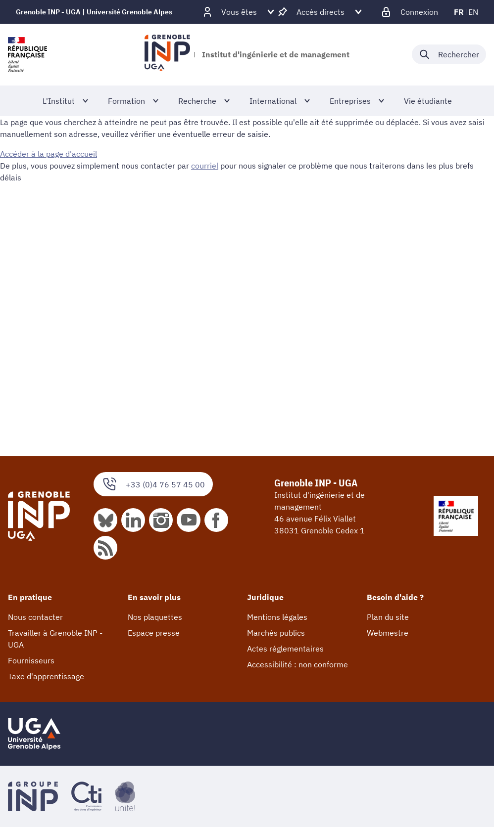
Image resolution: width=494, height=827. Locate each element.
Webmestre (387, 633)
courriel (204, 166)
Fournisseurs (31, 660)
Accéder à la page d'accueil (48, 154)
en (473, 12)
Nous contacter (35, 617)
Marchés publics (276, 633)
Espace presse (154, 633)
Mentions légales (277, 617)
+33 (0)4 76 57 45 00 (153, 484)
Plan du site (388, 617)
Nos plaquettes (155, 617)
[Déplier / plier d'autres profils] (239, 12)
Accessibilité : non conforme (297, 664)
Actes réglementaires (285, 648)
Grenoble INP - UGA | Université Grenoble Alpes (94, 11)
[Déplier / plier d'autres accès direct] (320, 12)
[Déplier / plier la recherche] (449, 54)
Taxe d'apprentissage (46, 676)
